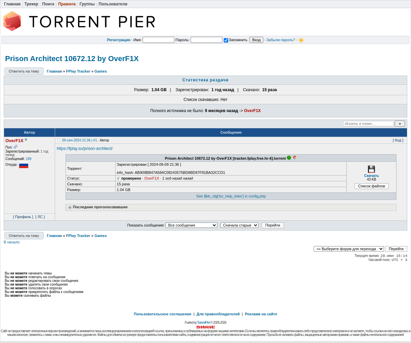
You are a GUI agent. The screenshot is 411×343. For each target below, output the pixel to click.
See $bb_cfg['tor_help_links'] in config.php (231, 196)
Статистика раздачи (206, 80)
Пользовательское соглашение (162, 314)
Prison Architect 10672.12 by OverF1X (72, 58)
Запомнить (235, 40)
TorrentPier (203, 322)
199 (28, 159)
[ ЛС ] (40, 217)
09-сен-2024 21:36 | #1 (79, 140)
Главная (54, 71)
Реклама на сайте (261, 314)
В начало (12, 242)
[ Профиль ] (23, 217)
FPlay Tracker (78, 71)
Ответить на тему (24, 71)
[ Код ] (398, 140)
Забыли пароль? (280, 40)
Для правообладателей (218, 314)
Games (100, 71)
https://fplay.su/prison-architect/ (85, 148)
